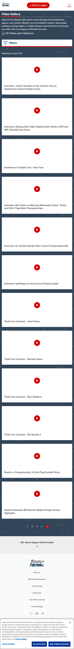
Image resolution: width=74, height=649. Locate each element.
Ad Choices (37, 593)
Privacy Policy (37, 586)
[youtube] (36, 613)
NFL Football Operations (37, 579)
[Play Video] (37, 69)
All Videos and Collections (20, 33)
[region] (37, 634)
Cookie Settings (37, 606)
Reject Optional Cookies (59, 644)
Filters (13, 42)
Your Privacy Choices (37, 600)
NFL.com (37, 572)
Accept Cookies (39, 644)
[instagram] (31, 613)
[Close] (70, 622)
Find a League (39, 5)
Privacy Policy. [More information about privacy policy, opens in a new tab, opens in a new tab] (21, 639)
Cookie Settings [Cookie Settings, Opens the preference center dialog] (8, 644)
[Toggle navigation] (69, 5)
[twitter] (42, 613)
